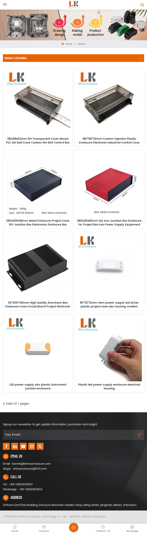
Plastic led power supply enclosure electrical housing (109, 387)
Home (66, 44)
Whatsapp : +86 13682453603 (22, 489)
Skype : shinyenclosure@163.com (25, 469)
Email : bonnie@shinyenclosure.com (27, 464)
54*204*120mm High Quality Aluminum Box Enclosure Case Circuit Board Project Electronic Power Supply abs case (37, 305)
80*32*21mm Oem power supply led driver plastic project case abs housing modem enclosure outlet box (109, 305)
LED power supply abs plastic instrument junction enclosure (38, 387)
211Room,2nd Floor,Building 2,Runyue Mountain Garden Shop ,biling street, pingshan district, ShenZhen (69, 505)
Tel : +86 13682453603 (18, 484)
